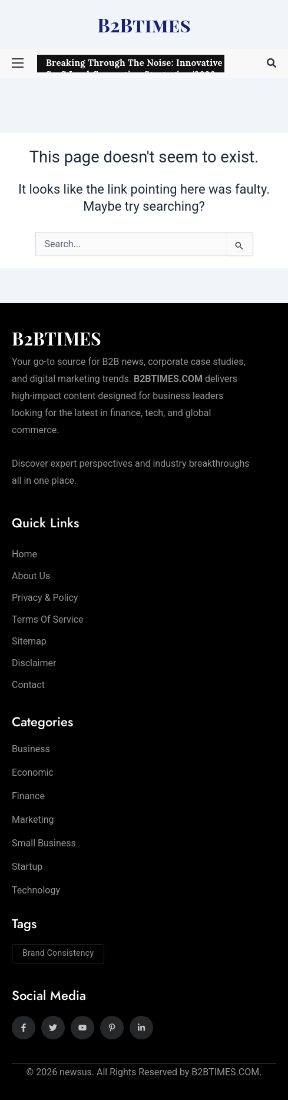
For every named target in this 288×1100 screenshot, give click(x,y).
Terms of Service (48, 619)
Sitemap (29, 641)
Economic (33, 772)
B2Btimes (144, 24)
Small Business (44, 843)
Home (24, 554)
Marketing (33, 819)
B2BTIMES (56, 338)
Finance (28, 796)
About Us (31, 575)
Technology (36, 890)
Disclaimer (34, 663)
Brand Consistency (58, 953)
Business (31, 749)
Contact (28, 684)
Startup (27, 866)
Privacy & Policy (45, 597)
